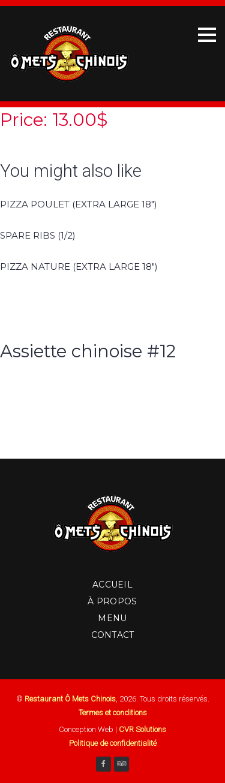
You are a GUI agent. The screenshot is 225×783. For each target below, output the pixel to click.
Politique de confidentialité (113, 743)
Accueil (112, 584)
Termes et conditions (113, 712)
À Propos (112, 601)
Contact (112, 635)
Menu (112, 618)
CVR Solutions (142, 729)
